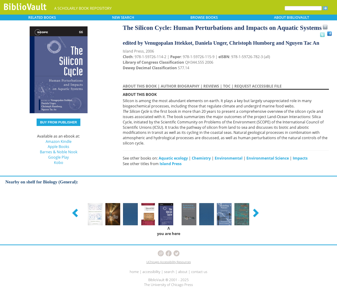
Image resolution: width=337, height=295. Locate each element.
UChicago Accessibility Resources (168, 262)
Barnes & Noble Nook (58, 151)
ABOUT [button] (291, 17)
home (134, 271)
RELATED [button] (42, 17)
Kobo (58, 162)
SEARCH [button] (123, 17)
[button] (75, 212)
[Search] (303, 8)
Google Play (58, 157)
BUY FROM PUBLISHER (58, 122)
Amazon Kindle (59, 141)
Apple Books (58, 146)
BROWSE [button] (204, 17)
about (182, 271)
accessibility (151, 271)
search (169, 271)
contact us (199, 271)
